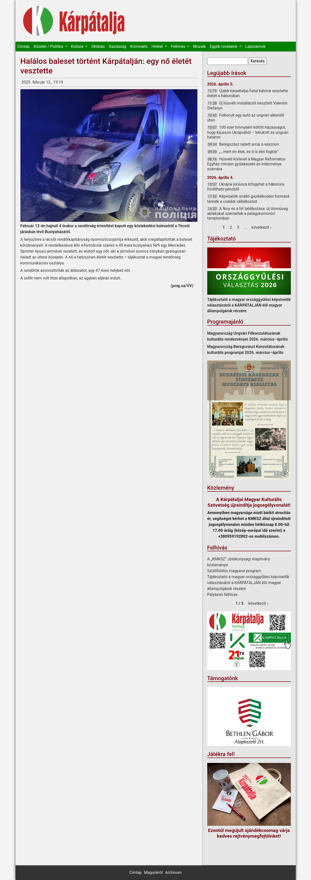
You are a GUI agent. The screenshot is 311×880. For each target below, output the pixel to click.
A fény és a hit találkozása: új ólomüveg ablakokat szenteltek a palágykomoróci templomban (247, 213)
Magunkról (153, 872)
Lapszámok (255, 46)
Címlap (23, 46)
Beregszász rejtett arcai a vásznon (249, 144)
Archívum (173, 872)
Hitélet (157, 46)
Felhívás (178, 46)
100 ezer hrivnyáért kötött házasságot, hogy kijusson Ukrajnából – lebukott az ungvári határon (247, 132)
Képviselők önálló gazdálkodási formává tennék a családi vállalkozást (248, 199)
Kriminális (139, 46)
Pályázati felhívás (222, 594)
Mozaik (199, 46)
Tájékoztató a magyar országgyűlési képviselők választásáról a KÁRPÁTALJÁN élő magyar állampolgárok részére (249, 305)
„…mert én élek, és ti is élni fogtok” (249, 151)
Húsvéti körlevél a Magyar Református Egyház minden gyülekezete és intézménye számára (246, 164)
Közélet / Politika (48, 46)
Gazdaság (117, 46)
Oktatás (98, 46)
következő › (261, 227)
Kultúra (77, 46)
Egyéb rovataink (224, 46)
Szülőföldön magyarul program (234, 571)
